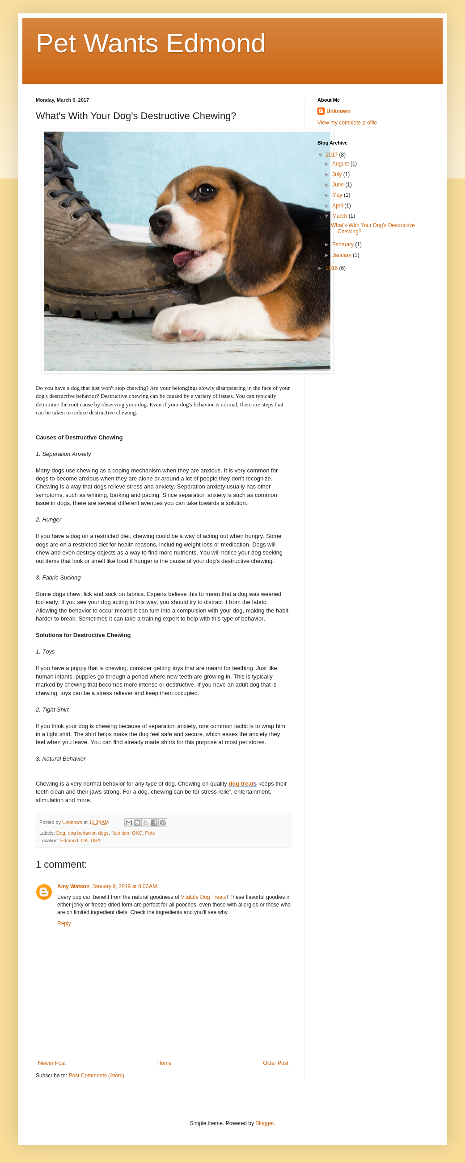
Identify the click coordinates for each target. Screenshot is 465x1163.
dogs (103, 833)
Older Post (275, 1063)
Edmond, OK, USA (80, 840)
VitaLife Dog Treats (203, 897)
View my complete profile (347, 123)
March (340, 216)
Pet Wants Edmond (151, 43)
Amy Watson (73, 886)
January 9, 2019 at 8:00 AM (124, 886)
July (337, 174)
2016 (332, 268)
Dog (60, 833)
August (341, 164)
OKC (137, 833)
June (338, 185)
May (338, 195)
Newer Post (52, 1063)
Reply (64, 923)
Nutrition (120, 833)
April (338, 206)
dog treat (241, 783)
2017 (332, 155)
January (342, 255)
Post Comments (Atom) (96, 1075)
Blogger (264, 1123)
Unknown (338, 111)
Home (164, 1063)
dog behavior (82, 833)
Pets (150, 833)
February (343, 244)
